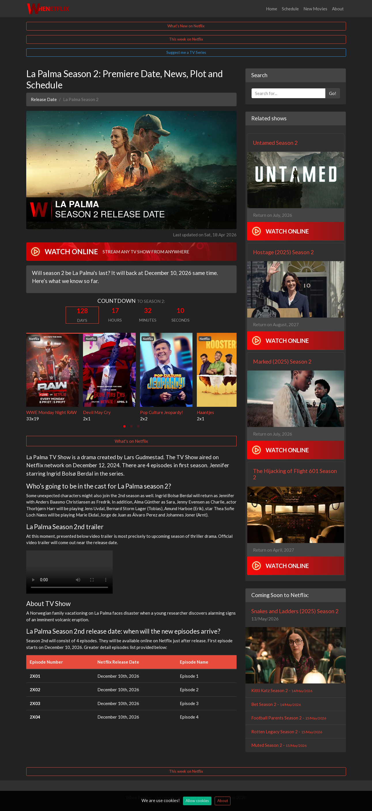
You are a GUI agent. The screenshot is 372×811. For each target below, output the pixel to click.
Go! (332, 93)
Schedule (290, 8)
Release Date (44, 99)
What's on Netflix (131, 441)
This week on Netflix (186, 39)
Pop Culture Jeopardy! (161, 412)
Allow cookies (197, 800)
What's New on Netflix (186, 26)
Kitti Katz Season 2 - (281, 690)
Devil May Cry (97, 412)
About (338, 8)
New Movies (315, 8)
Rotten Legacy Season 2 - (286, 731)
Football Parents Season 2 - (288, 717)
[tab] (124, 426)
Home (271, 8)
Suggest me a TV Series (186, 52)
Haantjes (205, 412)
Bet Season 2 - (276, 704)
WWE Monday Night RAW (51, 412)
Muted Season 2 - (279, 745)
